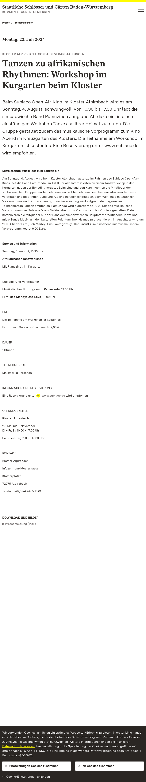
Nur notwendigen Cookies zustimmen (32, 766)
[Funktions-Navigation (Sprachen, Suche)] (141, 9)
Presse (6, 22)
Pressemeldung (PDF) (20, 524)
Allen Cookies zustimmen (96, 766)
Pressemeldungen (23, 22)
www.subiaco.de (53, 395)
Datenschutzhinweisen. (18, 746)
